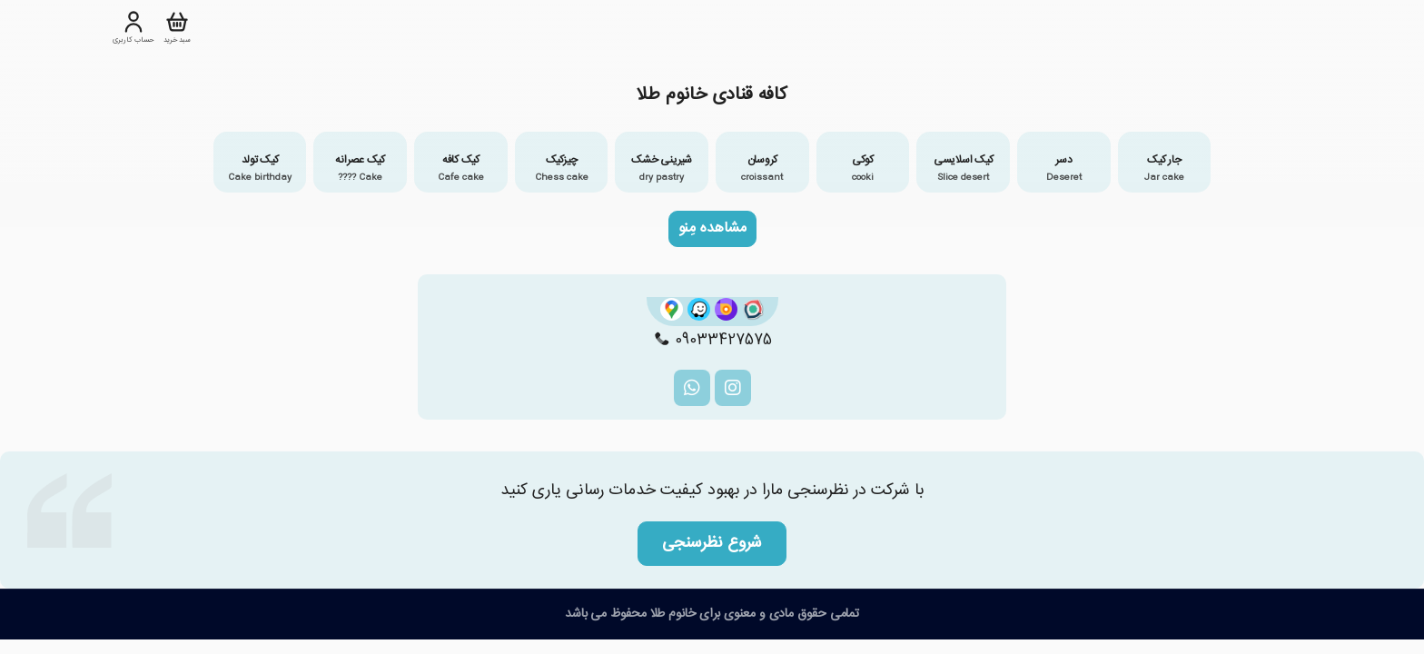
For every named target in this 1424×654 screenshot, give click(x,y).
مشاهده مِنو (712, 228)
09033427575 (712, 341)
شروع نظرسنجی (712, 543)
